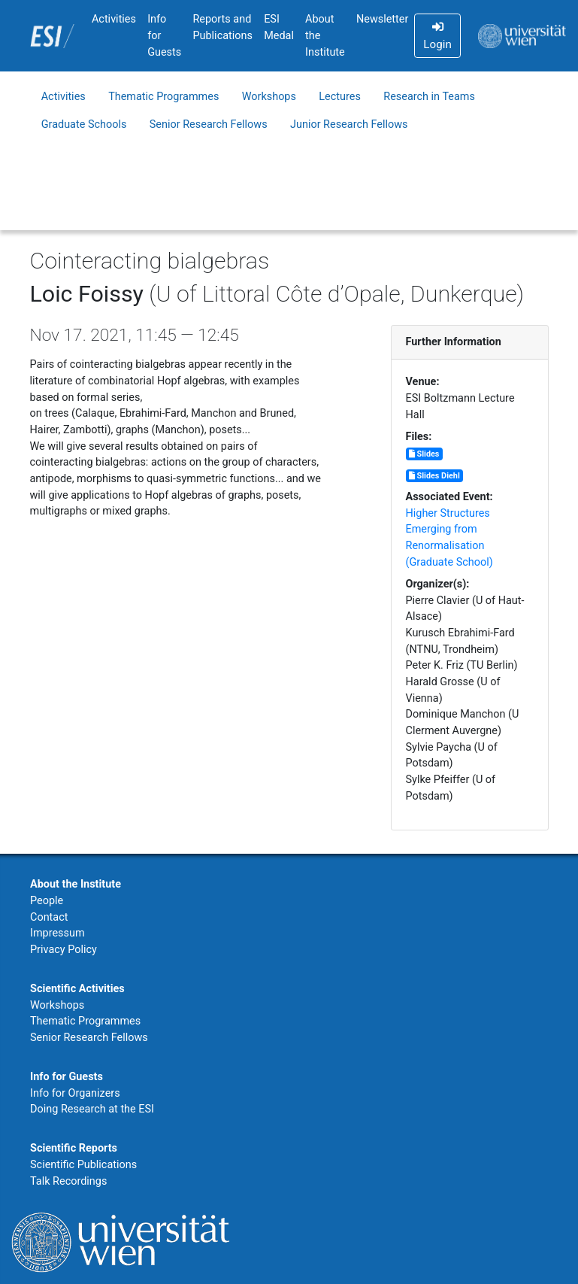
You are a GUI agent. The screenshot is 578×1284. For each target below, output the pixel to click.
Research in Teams (429, 96)
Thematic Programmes (163, 96)
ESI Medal (279, 27)
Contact (49, 917)
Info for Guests (164, 35)
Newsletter (382, 19)
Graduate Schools (84, 124)
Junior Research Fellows (349, 124)
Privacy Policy (63, 949)
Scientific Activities (77, 988)
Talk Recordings (68, 1181)
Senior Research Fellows (209, 124)
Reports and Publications (222, 27)
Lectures (340, 96)
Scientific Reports (73, 1148)
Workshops (269, 96)
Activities (114, 19)
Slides (424, 454)
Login (437, 36)
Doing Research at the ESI (92, 1109)
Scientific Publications (83, 1164)
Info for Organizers (75, 1093)
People (46, 900)
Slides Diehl (434, 476)
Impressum (57, 933)
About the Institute (325, 35)
